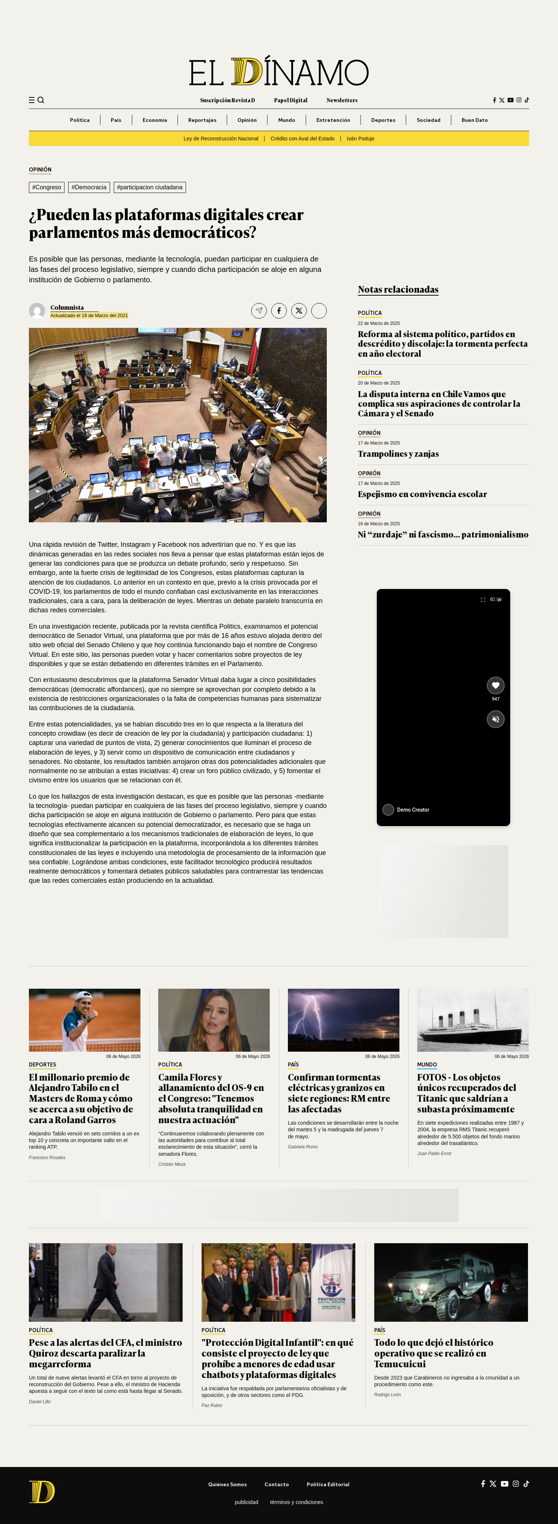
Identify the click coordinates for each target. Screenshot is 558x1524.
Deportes (383, 120)
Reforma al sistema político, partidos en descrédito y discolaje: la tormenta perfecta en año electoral (443, 343)
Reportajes (202, 120)
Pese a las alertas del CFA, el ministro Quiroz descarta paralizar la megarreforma (105, 1352)
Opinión (247, 120)
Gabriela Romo (303, 1146)
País (116, 120)
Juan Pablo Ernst (434, 1153)
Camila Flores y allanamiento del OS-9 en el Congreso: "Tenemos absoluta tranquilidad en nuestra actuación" (211, 1098)
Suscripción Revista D (227, 100)
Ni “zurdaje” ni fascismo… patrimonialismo (443, 534)
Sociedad (429, 120)
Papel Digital (291, 100)
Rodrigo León (387, 1394)
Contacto (277, 1484)
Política (80, 120)
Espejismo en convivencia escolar (422, 494)
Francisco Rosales (47, 1157)
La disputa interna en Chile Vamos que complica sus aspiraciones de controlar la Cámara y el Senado (439, 403)
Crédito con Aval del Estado (302, 139)
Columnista (67, 307)
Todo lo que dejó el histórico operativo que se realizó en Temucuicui (434, 1352)
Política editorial (328, 1484)
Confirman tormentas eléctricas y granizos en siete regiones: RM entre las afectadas (339, 1092)
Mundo (286, 120)
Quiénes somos (227, 1484)
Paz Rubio (212, 1405)
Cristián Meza (171, 1164)
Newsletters (342, 100)
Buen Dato (475, 120)
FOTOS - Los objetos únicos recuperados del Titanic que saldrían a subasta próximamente (466, 1092)
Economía (155, 120)
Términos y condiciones (296, 1502)
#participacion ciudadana (150, 187)
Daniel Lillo (40, 1401)
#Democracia (89, 187)
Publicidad (246, 1502)
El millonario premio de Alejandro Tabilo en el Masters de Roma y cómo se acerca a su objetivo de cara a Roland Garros (81, 1098)
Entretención (333, 120)
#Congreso (46, 187)
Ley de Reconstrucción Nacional (221, 139)
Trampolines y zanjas (398, 453)
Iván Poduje (360, 139)
